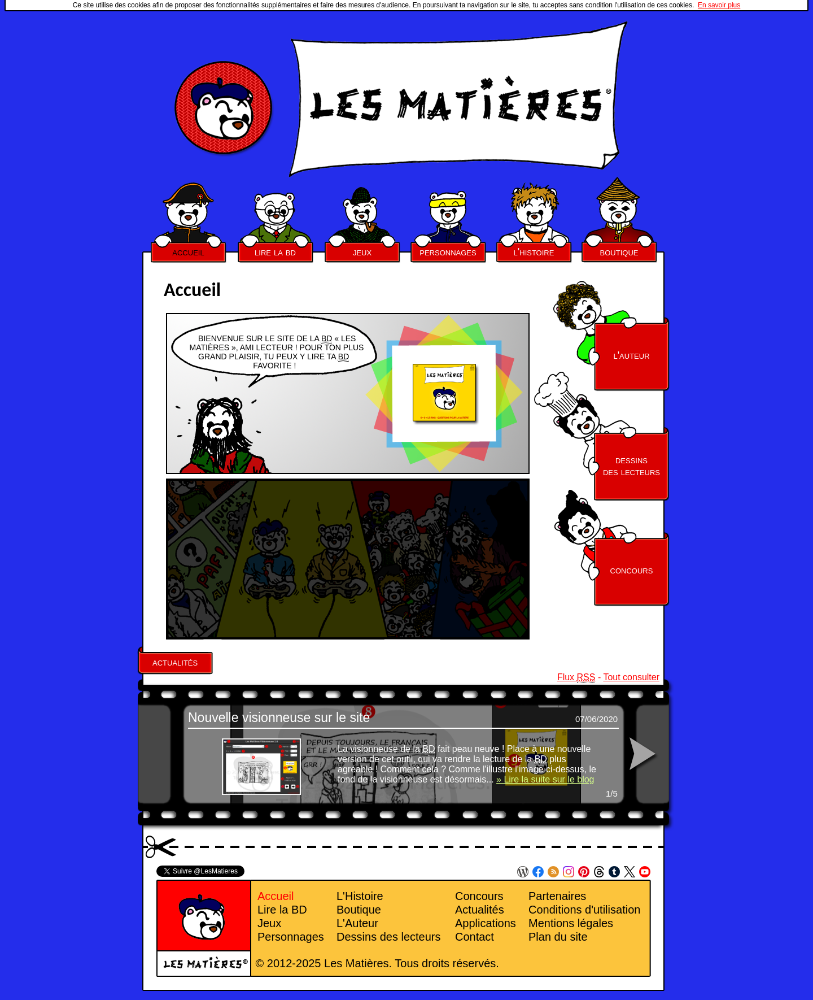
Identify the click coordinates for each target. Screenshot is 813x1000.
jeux (362, 252)
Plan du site (558, 937)
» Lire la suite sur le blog (545, 779)
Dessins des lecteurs (388, 937)
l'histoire (534, 252)
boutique (619, 252)
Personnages (290, 937)
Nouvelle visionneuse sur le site (279, 717)
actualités (175, 662)
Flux (576, 677)
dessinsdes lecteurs (631, 465)
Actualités (479, 909)
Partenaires (557, 896)
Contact (474, 937)
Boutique (358, 909)
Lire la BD (282, 909)
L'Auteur (357, 923)
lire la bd (275, 252)
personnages (447, 252)
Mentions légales (570, 923)
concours (631, 570)
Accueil (275, 896)
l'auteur (631, 355)
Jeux (269, 923)
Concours (479, 896)
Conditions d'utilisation (584, 909)
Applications (485, 923)
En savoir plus (719, 5)
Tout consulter (631, 677)
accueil (188, 252)
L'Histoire (359, 896)
